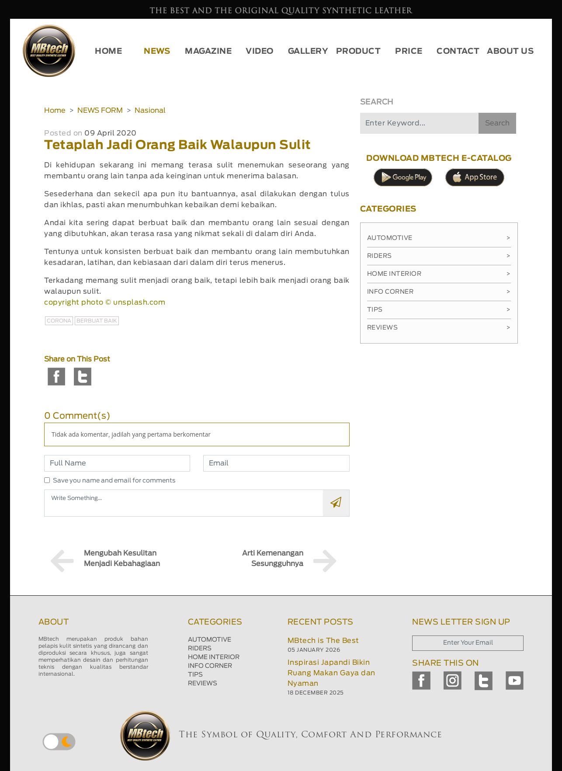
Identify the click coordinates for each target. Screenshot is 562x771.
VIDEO (260, 52)
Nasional (150, 110)
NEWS (157, 52)
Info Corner (439, 292)
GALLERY (308, 52)
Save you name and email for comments (114, 481)
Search (497, 123)
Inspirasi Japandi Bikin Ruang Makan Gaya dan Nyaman (331, 673)
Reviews (439, 328)
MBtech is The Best (323, 640)
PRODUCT (358, 52)
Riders (439, 256)
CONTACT (458, 52)
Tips (439, 310)
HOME (108, 52)
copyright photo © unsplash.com (104, 302)
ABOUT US (510, 52)
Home (55, 110)
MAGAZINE (208, 52)
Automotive (439, 238)
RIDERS (200, 649)
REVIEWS (202, 684)
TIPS (195, 675)
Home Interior (439, 274)
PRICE (409, 52)
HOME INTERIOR (213, 657)
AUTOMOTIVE (209, 640)
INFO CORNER (210, 666)
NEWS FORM (100, 110)
